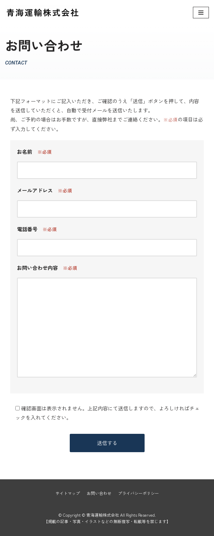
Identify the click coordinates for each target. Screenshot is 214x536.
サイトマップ (67, 493)
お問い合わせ (99, 493)
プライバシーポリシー (138, 493)
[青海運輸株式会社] (42, 12)
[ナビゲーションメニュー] (201, 12)
